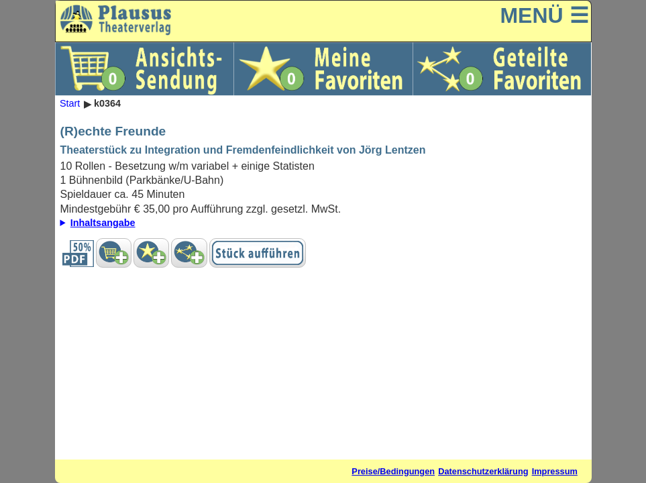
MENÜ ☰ (544, 15)
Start (70, 104)
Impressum (555, 471)
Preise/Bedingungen (393, 471)
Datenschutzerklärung (483, 471)
